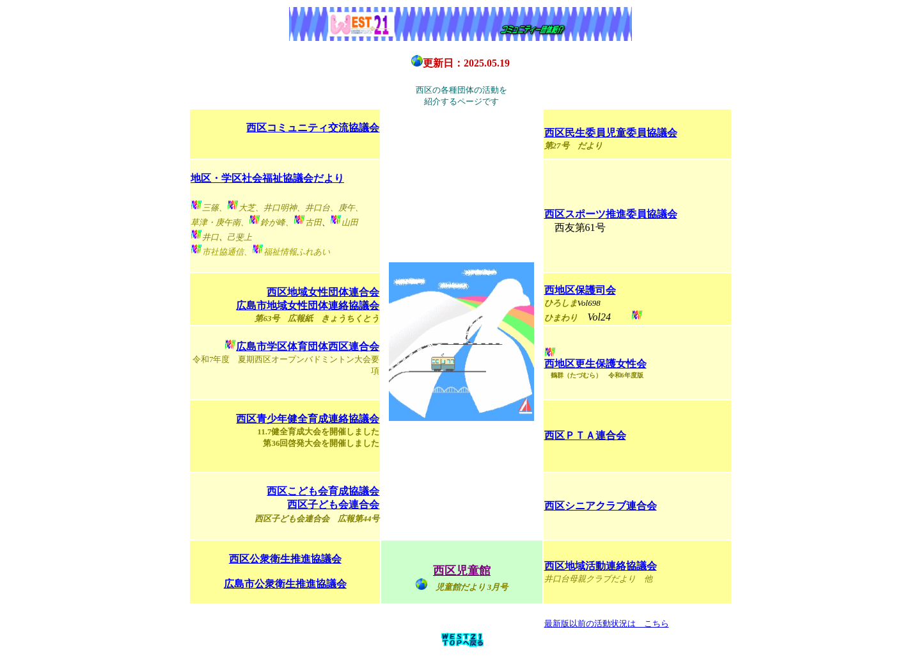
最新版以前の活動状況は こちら (606, 623)
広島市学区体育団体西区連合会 (307, 346)
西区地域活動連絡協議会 (600, 565)
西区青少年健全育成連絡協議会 (307, 418)
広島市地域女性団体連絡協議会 (307, 305)
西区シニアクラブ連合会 (600, 505)
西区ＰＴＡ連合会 (585, 435)
